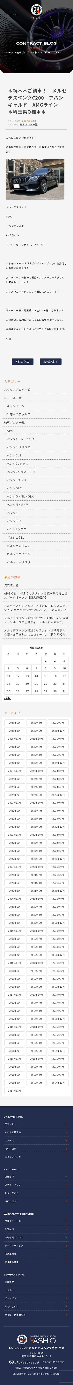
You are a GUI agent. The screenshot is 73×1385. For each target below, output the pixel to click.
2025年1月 (36, 762)
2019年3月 (58, 946)
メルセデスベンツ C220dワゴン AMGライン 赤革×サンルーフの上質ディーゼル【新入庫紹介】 (36, 620)
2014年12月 (58, 1082)
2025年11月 (14, 738)
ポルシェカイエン (18, 546)
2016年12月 (58, 1018)
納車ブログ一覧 (29, 124)
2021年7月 (36, 874)
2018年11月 (14, 962)
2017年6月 (58, 1002)
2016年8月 (14, 1034)
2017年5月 (14, 1010)
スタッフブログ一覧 (17, 390)
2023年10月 (36, 802)
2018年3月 (58, 978)
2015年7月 (36, 1066)
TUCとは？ (11, 1201)
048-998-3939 (17, 12)
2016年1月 (36, 1050)
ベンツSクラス (16, 529)
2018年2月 (14, 986)
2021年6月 (58, 874)
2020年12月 (58, 890)
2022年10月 (36, 834)
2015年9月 (58, 1058)
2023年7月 (36, 810)
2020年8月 (14, 906)
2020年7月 (36, 906)
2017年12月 (58, 986)
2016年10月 (36, 1026)
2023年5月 (14, 818)
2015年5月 (14, 1074)
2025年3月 (58, 754)
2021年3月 (58, 882)
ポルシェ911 (15, 537)
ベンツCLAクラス (18, 447)
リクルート (10, 1290)
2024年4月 (36, 786)
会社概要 (9, 1281)
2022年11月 (14, 834)
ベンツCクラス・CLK (21, 472)
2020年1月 (36, 922)
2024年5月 (14, 786)
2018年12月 (58, 954)
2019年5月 (14, 946)
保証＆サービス (13, 1220)
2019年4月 (36, 946)
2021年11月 (14, 866)
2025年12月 (58, 730)
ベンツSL (13, 513)
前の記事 (22, 361)
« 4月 (7, 698)
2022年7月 (36, 842)
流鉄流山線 (11, 585)
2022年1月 (36, 858)
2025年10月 (36, 738)
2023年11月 (14, 802)
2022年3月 (58, 850)
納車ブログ (23, 52)
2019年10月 (36, 930)
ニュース (9, 1140)
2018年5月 (14, 978)
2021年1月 (36, 890)
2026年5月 (14, 722)
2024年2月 (14, 794)
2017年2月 (14, 1018)
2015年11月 (14, 1058)
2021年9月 (58, 866)
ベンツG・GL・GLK (20, 496)
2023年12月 (58, 794)
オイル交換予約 (13, 1132)
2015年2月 (14, 1082)
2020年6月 (58, 906)
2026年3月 (58, 722)
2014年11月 (14, 1090)
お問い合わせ (12, 1306)
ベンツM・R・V (17, 505)
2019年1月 (36, 954)
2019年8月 (14, 938)
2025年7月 (36, 746)
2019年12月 (58, 922)
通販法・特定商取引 (15, 1314)
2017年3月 (58, 1010)
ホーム (9, 52)
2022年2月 (14, 858)
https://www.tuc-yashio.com (40, 1367)
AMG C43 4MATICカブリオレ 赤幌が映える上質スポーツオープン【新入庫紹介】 (35, 595)
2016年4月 (36, 1042)
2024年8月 (14, 778)
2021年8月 (14, 874)
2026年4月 (36, 722)
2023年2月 (14, 826)
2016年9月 (58, 1026)
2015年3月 (58, 1074)
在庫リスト (5, 12)
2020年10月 (36, 898)
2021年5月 (14, 882)
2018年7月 (36, 970)
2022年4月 (36, 850)
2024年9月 (58, 770)
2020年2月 (14, 922)
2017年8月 (14, 1002)
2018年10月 (36, 962)
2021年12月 (58, 858)
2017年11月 (14, 994)
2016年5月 (14, 1042)
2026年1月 (36, 730)
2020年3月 (58, 914)
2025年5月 (14, 754)
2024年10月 (36, 770)
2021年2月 (14, 890)
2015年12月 (58, 1050)
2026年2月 (14, 730)
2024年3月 (58, 786)
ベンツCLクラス (17, 463)
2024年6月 (58, 778)
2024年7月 (36, 778)
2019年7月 (36, 938)
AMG (10, 431)
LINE (11, 12)
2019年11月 (14, 930)
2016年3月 (58, 1042)
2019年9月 (58, 930)
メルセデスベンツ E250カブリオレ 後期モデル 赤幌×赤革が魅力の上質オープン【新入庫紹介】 (36, 632)
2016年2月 (14, 1050)
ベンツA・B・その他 (21, 439)
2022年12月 (58, 826)
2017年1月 (36, 1018)
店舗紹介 (9, 1176)
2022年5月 (14, 850)
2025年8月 (14, 746)
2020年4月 (36, 914)
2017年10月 (36, 994)
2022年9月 (58, 834)
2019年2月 (14, 954)
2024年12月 (58, 762)
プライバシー (12, 1298)
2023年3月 (58, 818)
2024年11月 (14, 770)
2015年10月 (36, 1058)
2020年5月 (14, 914)
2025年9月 (58, 738)
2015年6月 (58, 1066)
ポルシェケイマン (18, 554)
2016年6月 (58, 1034)
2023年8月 (14, 810)
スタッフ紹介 (12, 1193)
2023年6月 (58, 810)
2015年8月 (14, 1066)
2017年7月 (36, 1002)
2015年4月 (36, 1074)
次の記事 (50, 361)
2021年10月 (36, 866)
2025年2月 (14, 762)
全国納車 (9, 1229)
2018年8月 (14, 970)
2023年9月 (58, 802)
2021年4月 (36, 882)
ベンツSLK (14, 521)
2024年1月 (36, 794)
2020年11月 (14, 898)
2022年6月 (58, 842)
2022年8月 (14, 842)
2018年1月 (36, 986)
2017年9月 (58, 994)
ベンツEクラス (16, 480)
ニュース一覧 (12, 398)
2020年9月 (58, 898)
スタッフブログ (13, 1156)
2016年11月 (14, 1026)
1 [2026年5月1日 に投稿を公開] (46, 660)
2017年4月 (36, 1010)
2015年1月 (36, 1082)
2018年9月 (58, 962)
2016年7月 (36, 1034)
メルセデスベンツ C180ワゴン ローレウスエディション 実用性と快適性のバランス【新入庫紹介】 (36, 608)
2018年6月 (58, 970)
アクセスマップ (13, 1184)
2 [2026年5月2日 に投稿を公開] (55, 660)
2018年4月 (36, 978)
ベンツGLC (14, 488)
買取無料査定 (12, 1262)
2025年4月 (36, 754)
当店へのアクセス (18, 414)
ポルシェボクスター (20, 562)
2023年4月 (36, 818)
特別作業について (14, 1237)
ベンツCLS (14, 455)
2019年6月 (58, 938)
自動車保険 (10, 1253)
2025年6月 (58, 746)
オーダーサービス (14, 1245)
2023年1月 (36, 826)
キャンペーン (15, 406)
